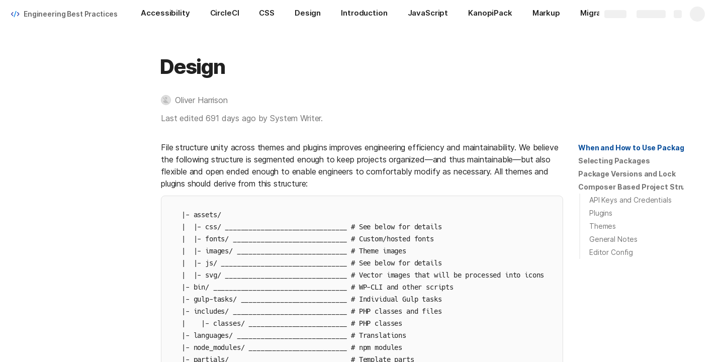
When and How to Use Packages (635, 147)
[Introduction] (364, 14)
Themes (602, 226)
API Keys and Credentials (630, 200)
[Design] (308, 14)
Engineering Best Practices (70, 14)
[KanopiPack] (490, 14)
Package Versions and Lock (627, 173)
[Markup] (546, 14)
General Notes (613, 239)
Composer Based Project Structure (641, 187)
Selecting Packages (614, 160)
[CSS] (267, 14)
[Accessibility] (165, 14)
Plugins (600, 213)
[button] (199, 100)
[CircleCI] (224, 14)
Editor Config (611, 252)
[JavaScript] (428, 14)
